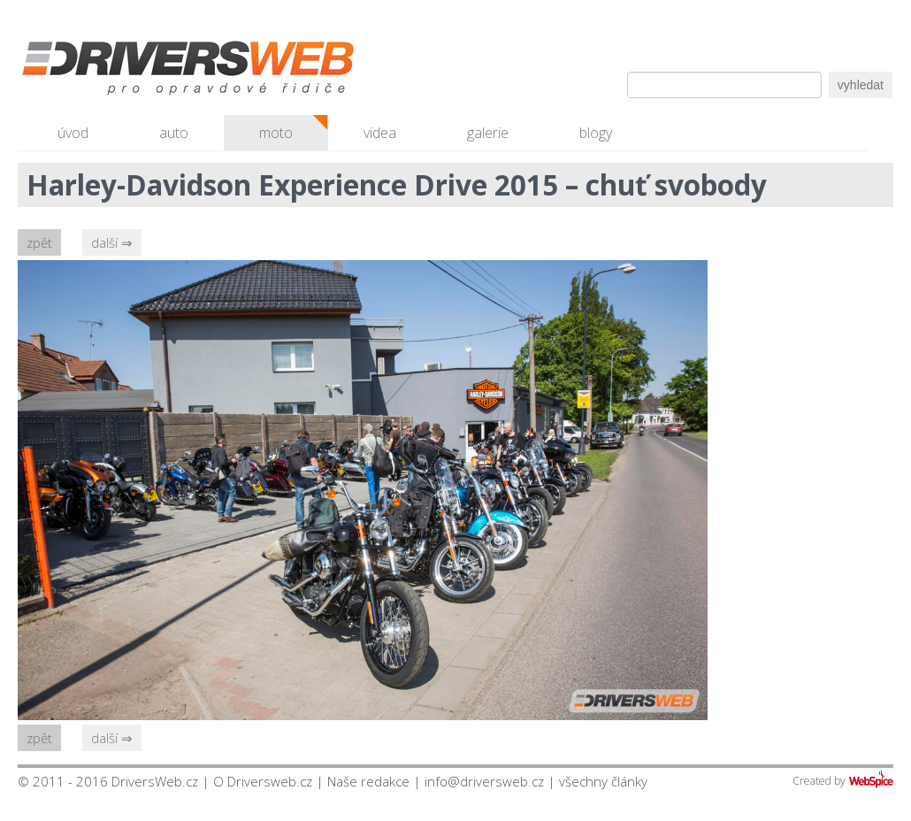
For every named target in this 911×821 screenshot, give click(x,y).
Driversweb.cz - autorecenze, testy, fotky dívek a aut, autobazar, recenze (150, 70)
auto (173, 132)
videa (380, 132)
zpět (39, 242)
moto (276, 132)
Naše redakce (368, 781)
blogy (595, 132)
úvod (72, 132)
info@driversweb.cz (484, 781)
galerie (488, 132)
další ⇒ (112, 242)
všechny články (603, 781)
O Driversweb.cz (262, 781)
